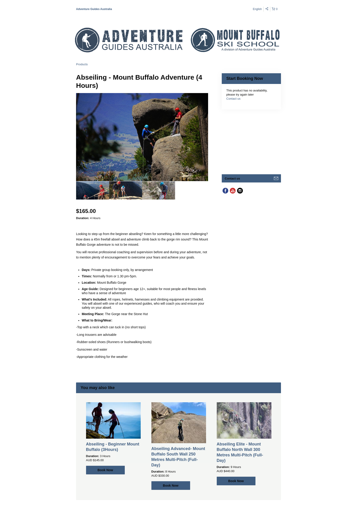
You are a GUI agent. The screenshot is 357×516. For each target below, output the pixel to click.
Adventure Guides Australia (94, 9)
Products (82, 64)
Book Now (105, 470)
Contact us (233, 98)
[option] (92, 190)
